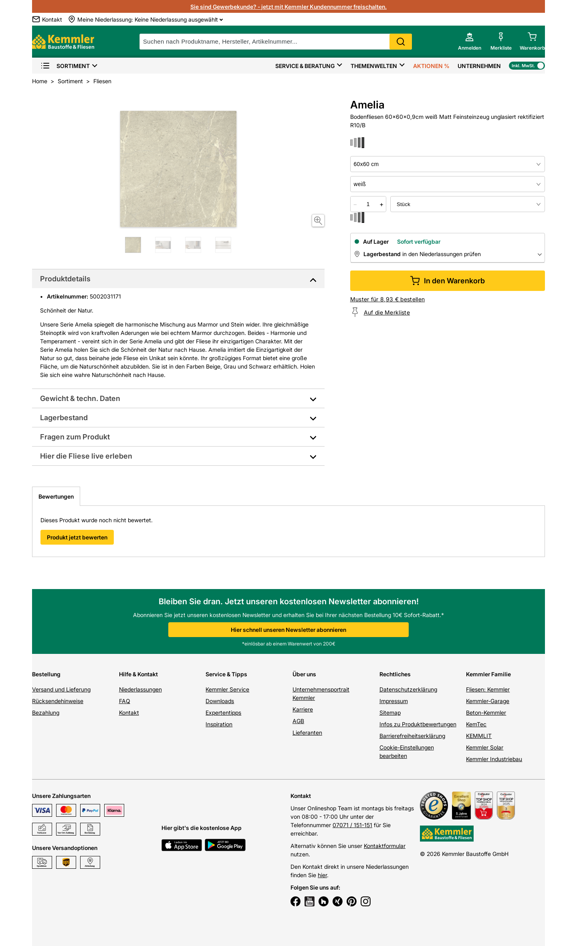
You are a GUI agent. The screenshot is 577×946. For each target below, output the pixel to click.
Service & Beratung (305, 65)
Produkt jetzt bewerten (77, 537)
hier (322, 875)
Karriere (303, 709)
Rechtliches (395, 674)
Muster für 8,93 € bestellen (387, 299)
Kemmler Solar (484, 747)
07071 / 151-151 (352, 825)
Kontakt (129, 712)
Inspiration (219, 724)
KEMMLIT (479, 735)
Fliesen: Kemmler (488, 689)
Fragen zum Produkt (75, 437)
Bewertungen (56, 496)
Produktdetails (65, 279)
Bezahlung (45, 712)
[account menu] (469, 42)
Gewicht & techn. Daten (80, 398)
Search (400, 42)
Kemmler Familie (488, 674)
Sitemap (390, 712)
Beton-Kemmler (486, 712)
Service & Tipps (226, 674)
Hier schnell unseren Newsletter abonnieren (288, 629)
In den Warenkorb (447, 281)
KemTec (476, 724)
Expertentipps (223, 712)
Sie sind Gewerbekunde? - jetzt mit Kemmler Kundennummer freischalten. (288, 6)
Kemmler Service (227, 689)
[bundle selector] (467, 204)
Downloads (220, 700)
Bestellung (46, 674)
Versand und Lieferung (61, 689)
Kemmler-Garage (487, 700)
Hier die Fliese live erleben (86, 456)
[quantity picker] (368, 204)
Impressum (393, 700)
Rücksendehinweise (57, 700)
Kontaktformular (385, 845)
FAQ (124, 700)
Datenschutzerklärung (408, 689)
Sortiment (65, 66)
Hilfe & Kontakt (138, 674)
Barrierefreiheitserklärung (412, 735)
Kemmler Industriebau (494, 759)
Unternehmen (479, 65)
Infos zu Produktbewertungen (417, 724)
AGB (298, 721)
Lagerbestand (64, 417)
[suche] (275, 42)
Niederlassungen (140, 689)
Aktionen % (431, 65)
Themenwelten (374, 65)
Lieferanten (307, 732)
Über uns (304, 674)
